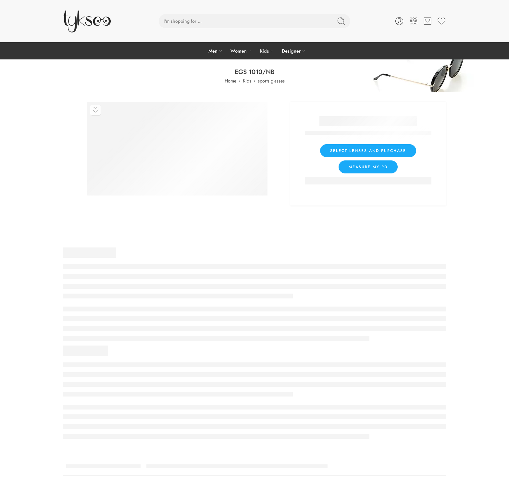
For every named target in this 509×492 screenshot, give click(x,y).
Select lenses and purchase (368, 151)
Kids (264, 50)
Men (212, 50)
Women (238, 50)
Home (230, 80)
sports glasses (271, 80)
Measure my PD (368, 167)
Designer (291, 50)
